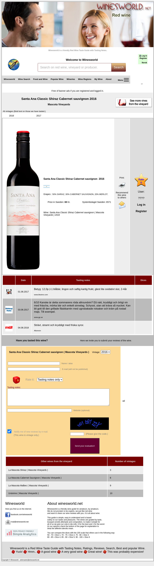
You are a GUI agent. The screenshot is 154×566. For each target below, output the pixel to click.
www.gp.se (38, 317)
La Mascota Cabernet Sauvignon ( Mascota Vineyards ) (35, 481)
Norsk (144, 63)
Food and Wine (40, 79)
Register (143, 58)
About (109, 79)
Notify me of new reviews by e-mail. (30, 435)
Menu (122, 80)
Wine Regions (84, 79)
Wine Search (24, 79)
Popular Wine (57, 79)
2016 (11, 115)
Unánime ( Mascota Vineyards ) (23, 496)
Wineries (71, 79)
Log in (144, 56)
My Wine (98, 79)
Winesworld (9, 79)
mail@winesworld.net (20, 525)
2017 (38, 115)
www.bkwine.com (41, 295)
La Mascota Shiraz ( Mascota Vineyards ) (28, 473)
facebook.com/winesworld (21, 518)
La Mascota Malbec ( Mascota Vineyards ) (28, 489)
